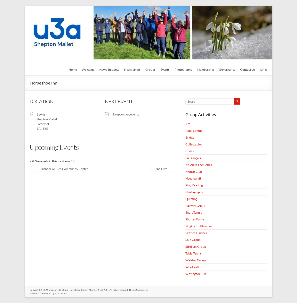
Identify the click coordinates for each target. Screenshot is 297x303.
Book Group (193, 130)
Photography (194, 192)
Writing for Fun (195, 274)
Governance (227, 69)
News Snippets (109, 69)
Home (73, 69)
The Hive (163, 169)
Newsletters (132, 69)
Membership (205, 69)
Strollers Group (195, 246)
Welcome (88, 69)
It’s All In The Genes (198, 164)
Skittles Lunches (196, 233)
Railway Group (195, 205)
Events (165, 69)
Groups (150, 69)
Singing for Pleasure (198, 226)
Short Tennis (193, 212)
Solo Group (193, 239)
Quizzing (191, 199)
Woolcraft (192, 267)
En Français (193, 158)
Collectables (193, 144)
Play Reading (194, 185)
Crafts (189, 151)
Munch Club (193, 171)
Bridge (189, 137)
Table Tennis (193, 253)
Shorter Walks (194, 219)
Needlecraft (193, 178)
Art (187, 124)
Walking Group (195, 260)
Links (263, 69)
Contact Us (247, 69)
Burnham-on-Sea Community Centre (61, 169)
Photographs (183, 69)
